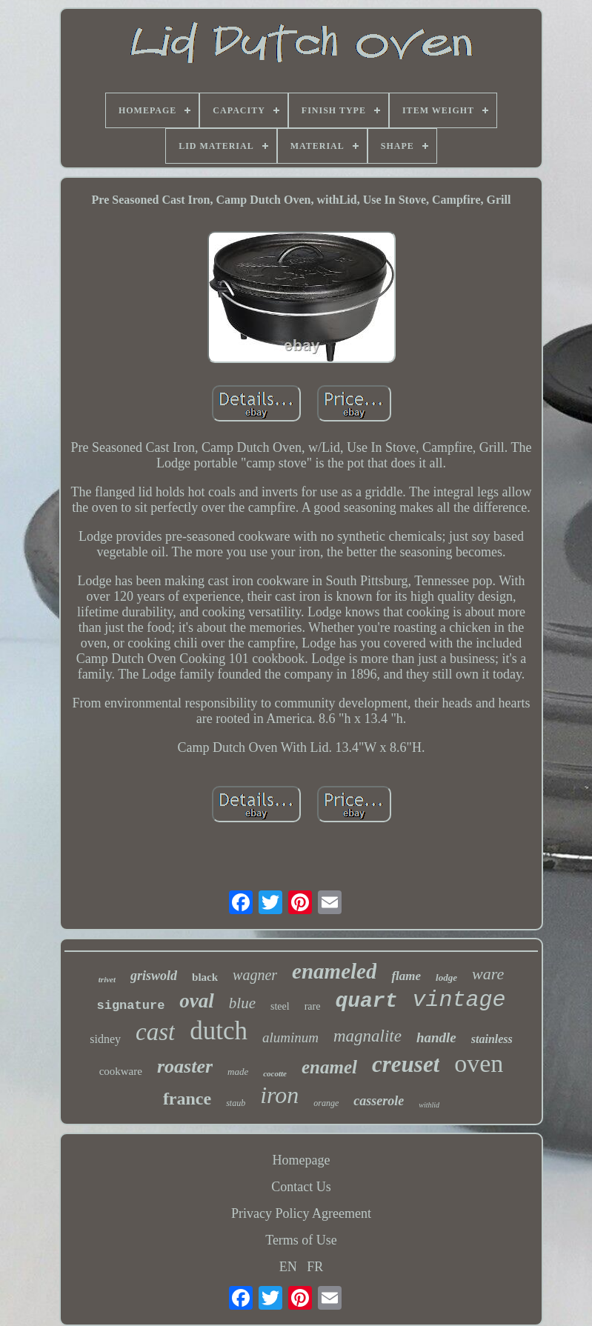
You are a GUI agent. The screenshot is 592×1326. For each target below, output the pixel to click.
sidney (105, 1039)
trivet (107, 979)
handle (436, 1037)
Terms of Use (301, 1240)
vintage (458, 1000)
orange (326, 1103)
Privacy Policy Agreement (301, 1213)
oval (196, 1001)
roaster (185, 1066)
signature (131, 1006)
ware (488, 973)
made (237, 1071)
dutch (218, 1030)
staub (235, 1103)
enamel (329, 1067)
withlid (429, 1105)
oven (478, 1063)
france (187, 1098)
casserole (378, 1100)
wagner (255, 975)
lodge (446, 977)
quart (366, 1001)
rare (313, 1006)
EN (288, 1266)
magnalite (367, 1036)
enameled (334, 971)
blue (242, 1003)
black (205, 977)
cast (155, 1032)
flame (406, 976)
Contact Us (301, 1186)
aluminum (290, 1037)
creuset (405, 1064)
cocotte (275, 1073)
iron (279, 1095)
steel (280, 1006)
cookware (120, 1071)
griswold (153, 975)
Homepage (301, 1160)
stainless (492, 1039)
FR (315, 1266)
